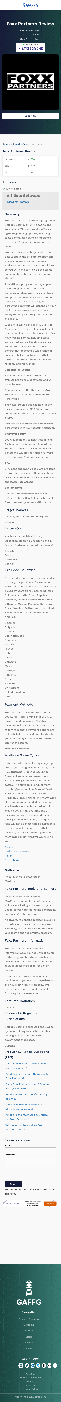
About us (30, 1374)
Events (29, 1342)
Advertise (30, 1385)
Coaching (29, 1325)
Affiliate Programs (19, 144)
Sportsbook (12, 860)
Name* (8, 1145)
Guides (29, 1330)
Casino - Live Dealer (17, 851)
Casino (9, 846)
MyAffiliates (18, 202)
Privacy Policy (30, 1389)
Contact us (30, 1381)
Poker (8, 855)
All (6, 864)
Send (13, 1184)
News (29, 1348)
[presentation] (29, 1175)
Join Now (30, 115)
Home (5, 144)
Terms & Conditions (30, 1377)
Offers (29, 1336)
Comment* (10, 1155)
